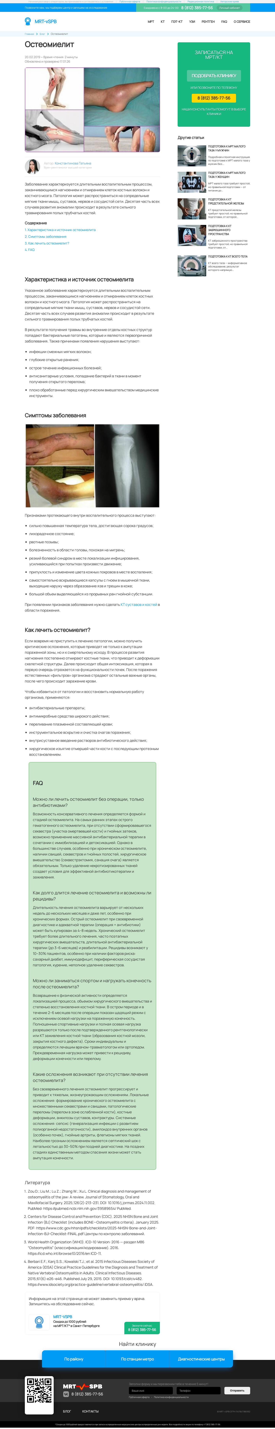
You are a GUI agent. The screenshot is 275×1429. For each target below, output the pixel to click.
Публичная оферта (130, 1)
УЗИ (192, 22)
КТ (163, 22)
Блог (67, 1413)
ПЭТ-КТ (177, 22)
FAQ (224, 22)
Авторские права (229, 1)
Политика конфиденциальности (163, 1)
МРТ (151, 22)
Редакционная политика (201, 1)
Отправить (237, 1392)
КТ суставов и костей (139, 606)
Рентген (208, 22)
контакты (90, 1413)
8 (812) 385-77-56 (196, 7)
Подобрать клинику (214, 76)
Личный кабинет (229, 8)
